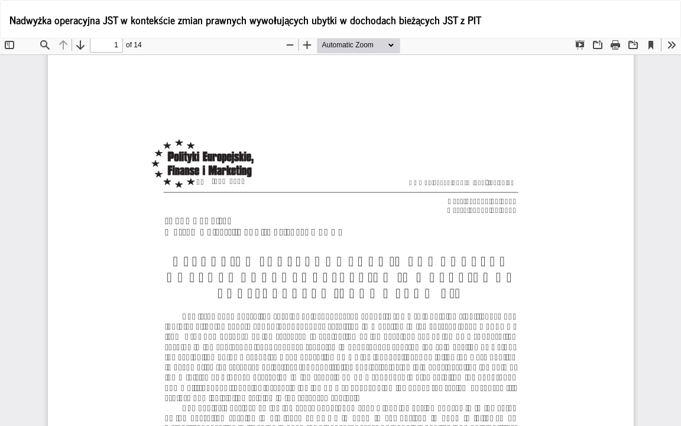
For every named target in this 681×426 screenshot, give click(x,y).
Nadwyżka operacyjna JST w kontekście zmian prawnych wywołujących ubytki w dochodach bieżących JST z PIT (245, 19)
